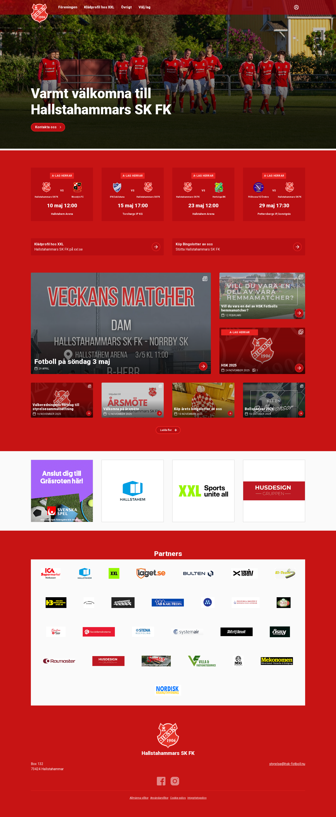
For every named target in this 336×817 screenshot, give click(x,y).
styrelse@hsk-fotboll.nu (287, 764)
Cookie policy (178, 797)
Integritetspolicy (197, 797)
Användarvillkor (159, 797)
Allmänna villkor (139, 797)
